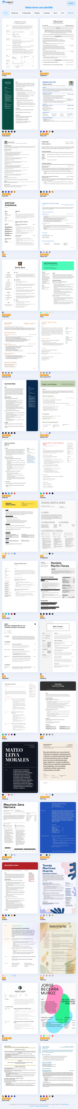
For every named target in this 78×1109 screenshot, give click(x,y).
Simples (37, 13)
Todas (6, 13)
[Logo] (8, 2)
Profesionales (26, 13)
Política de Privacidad (41, 1106)
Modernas (15, 13)
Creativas (47, 13)
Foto (62, 13)
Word (55, 13)
